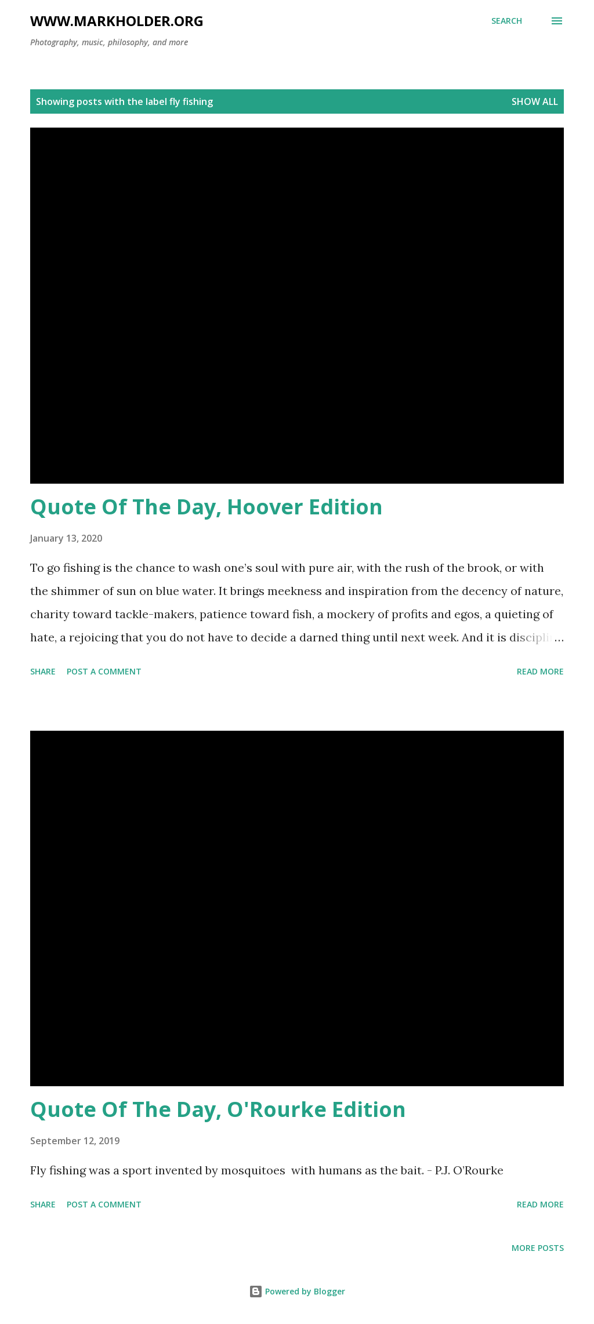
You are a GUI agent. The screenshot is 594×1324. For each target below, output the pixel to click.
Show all (535, 101)
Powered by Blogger (297, 1291)
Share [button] (43, 671)
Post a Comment (104, 671)
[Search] (506, 21)
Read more (540, 671)
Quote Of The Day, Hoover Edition (206, 506)
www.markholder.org (117, 20)
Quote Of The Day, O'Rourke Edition (218, 1109)
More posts (538, 1247)
